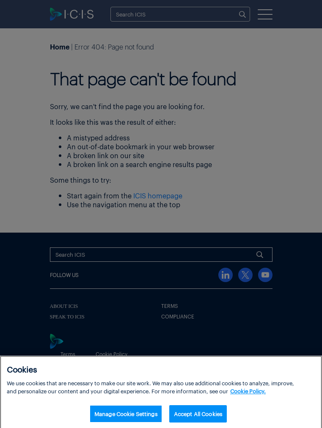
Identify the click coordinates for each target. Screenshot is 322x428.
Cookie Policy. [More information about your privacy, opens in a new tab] (248, 393)
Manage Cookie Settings (125, 416)
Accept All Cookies (198, 416)
